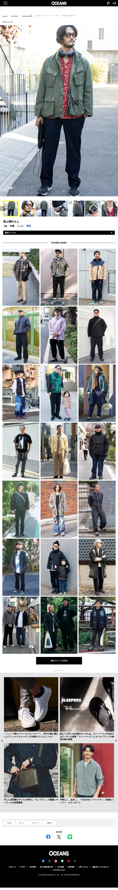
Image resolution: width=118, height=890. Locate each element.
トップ (4, 15)
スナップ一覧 (27, 15)
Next (116, 741)
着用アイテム (10, 233)
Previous (2, 741)
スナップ (14, 15)
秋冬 (29, 226)
